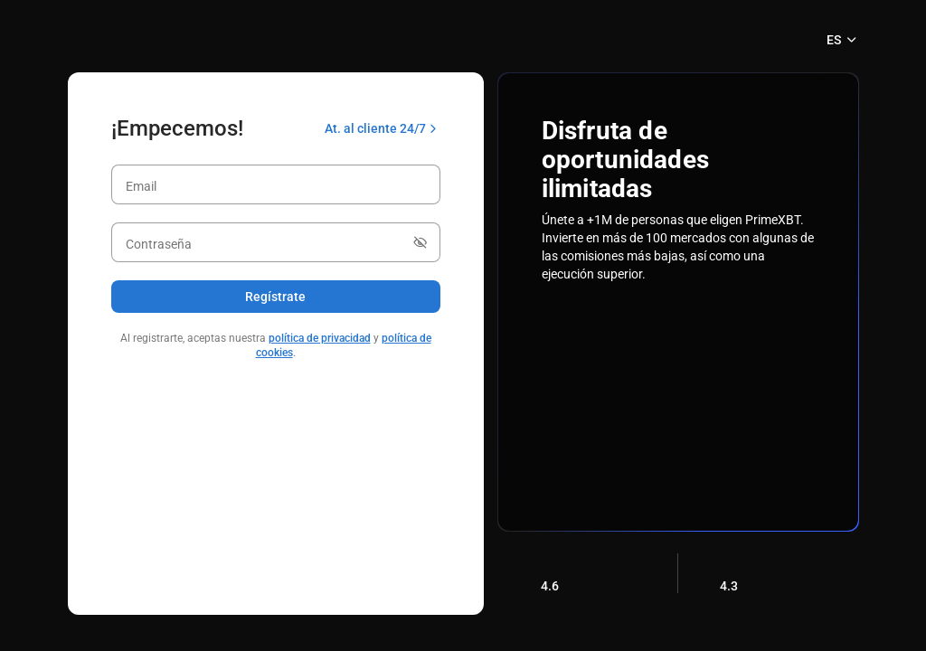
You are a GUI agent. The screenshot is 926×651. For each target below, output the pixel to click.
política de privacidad (320, 338)
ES (843, 40)
